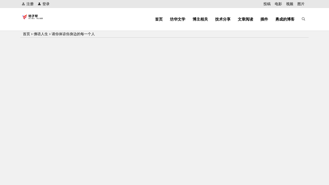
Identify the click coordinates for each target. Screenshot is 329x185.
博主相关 (200, 19)
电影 (278, 4)
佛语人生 (41, 34)
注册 (28, 4)
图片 (301, 4)
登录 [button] (44, 4)
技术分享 (223, 19)
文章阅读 (245, 19)
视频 (289, 4)
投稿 (267, 4)
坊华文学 (177, 19)
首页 (159, 19)
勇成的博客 (285, 19)
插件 (264, 19)
